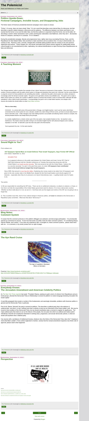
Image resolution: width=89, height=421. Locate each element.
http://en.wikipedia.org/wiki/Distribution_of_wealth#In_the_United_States (13, 393)
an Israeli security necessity (26, 164)
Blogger (43, 419)
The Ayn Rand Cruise (11, 237)
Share (3, 57)
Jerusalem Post (12, 157)
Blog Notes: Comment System (10, 213)
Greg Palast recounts (33, 101)
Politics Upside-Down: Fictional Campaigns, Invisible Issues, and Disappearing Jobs (32, 19)
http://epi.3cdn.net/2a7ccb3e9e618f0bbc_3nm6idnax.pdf (10, 390)
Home (39, 413)
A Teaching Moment (11, 64)
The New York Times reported (12, 294)
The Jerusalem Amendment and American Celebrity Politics (31, 288)
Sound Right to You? (11, 142)
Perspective (7, 359)
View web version (39, 416)
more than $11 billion (27, 171)
